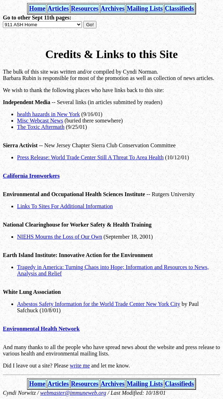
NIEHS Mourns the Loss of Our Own (59, 237)
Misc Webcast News (40, 121)
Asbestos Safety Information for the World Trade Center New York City (98, 304)
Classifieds (179, 8)
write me (80, 366)
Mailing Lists (145, 8)
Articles (58, 8)
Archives (113, 8)
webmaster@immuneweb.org (73, 393)
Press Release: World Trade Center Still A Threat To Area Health (90, 157)
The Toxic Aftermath (41, 127)
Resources (85, 8)
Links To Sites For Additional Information (65, 206)
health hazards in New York (48, 114)
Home (37, 8)
